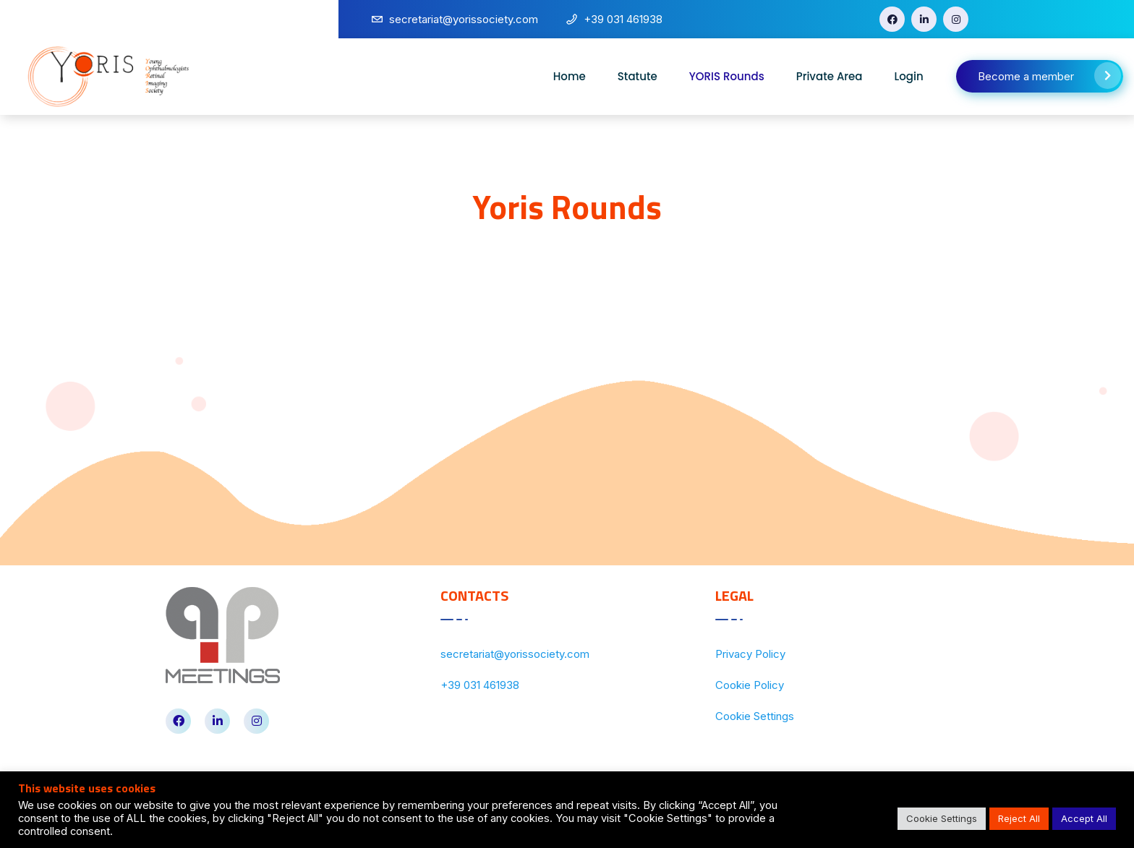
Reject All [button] (1019, 818)
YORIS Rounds (726, 76)
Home (569, 76)
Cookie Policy (749, 685)
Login (909, 76)
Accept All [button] (1084, 818)
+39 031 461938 (479, 685)
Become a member (1049, 75)
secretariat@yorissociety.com (514, 654)
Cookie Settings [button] (941, 818)
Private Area (829, 76)
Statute (637, 76)
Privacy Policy (750, 654)
